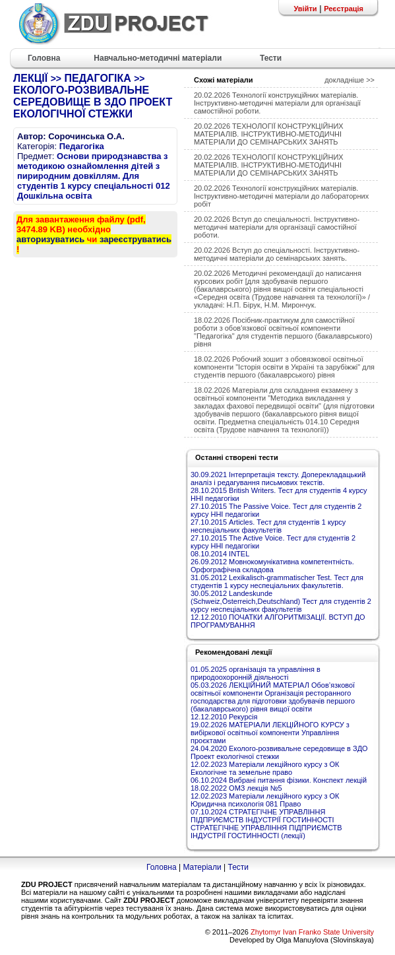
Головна (161, 867)
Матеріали (202, 867)
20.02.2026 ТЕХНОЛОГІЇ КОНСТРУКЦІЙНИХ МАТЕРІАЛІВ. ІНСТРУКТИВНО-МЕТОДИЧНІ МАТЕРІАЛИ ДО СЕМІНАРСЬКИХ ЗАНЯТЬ (269, 134)
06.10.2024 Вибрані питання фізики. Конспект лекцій (279, 780)
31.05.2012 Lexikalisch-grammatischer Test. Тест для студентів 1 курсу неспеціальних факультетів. (277, 581)
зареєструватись (135, 239)
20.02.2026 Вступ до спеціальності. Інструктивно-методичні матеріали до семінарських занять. (276, 254)
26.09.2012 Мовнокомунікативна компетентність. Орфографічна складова (272, 566)
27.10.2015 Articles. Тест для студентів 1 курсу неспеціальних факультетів (268, 526)
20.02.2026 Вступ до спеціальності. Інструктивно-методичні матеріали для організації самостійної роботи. (276, 227)
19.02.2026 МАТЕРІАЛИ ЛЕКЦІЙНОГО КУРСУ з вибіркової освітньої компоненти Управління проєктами (270, 732)
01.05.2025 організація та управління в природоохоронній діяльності (255, 673)
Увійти (305, 9)
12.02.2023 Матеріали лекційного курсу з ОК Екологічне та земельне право (265, 768)
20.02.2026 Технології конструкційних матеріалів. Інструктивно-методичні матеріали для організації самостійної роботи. (277, 103)
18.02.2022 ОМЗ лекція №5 (236, 788)
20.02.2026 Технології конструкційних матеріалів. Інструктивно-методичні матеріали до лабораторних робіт (281, 196)
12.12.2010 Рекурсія (224, 717)
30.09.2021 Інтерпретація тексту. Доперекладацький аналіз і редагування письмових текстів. (278, 478)
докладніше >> (349, 80)
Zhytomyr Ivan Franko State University (312, 932)
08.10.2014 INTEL (220, 554)
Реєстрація (343, 9)
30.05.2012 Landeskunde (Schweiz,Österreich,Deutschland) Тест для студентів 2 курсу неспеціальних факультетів (281, 601)
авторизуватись (50, 239)
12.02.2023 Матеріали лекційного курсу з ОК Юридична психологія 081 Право (265, 800)
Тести (238, 867)
